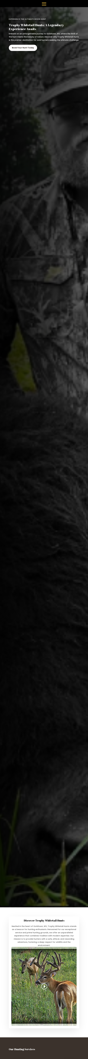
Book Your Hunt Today (23, 47)
